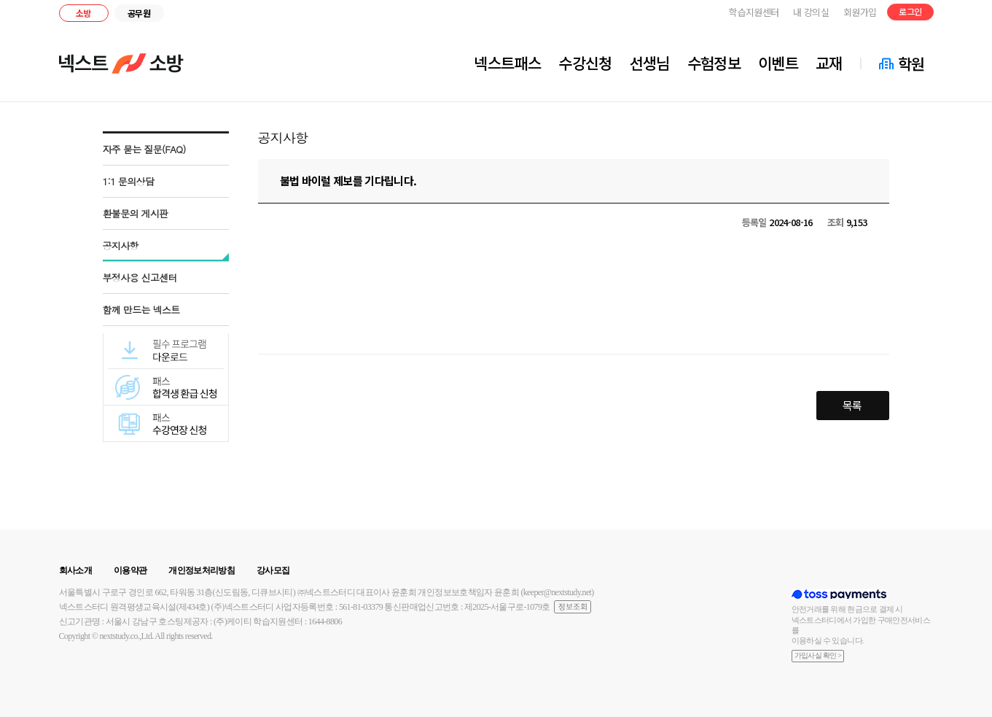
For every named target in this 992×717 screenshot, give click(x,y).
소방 (83, 13)
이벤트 (778, 63)
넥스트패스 (507, 63)
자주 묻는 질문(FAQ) (144, 149)
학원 (911, 63)
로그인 (910, 11)
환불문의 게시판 (135, 213)
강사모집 (273, 570)
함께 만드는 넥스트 (141, 310)
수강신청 (585, 63)
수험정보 (714, 63)
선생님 (650, 63)
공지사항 (120, 245)
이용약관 (130, 570)
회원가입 (859, 12)
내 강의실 (811, 12)
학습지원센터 (753, 12)
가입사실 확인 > (818, 655)
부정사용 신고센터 (140, 277)
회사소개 (75, 570)
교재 (829, 63)
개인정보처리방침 (201, 570)
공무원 (139, 13)
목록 (852, 405)
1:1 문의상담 (129, 181)
